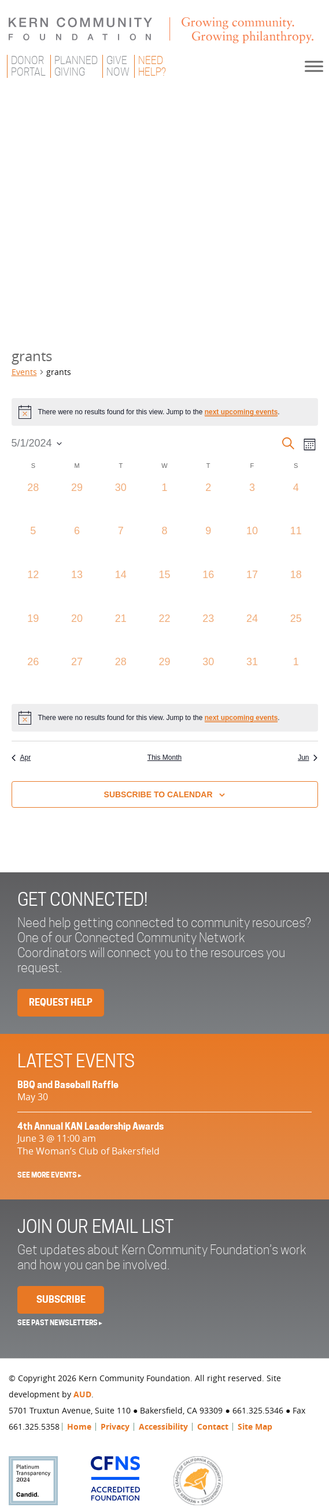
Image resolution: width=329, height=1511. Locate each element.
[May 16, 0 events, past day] (208, 589)
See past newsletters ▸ (59, 1322)
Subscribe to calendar (158, 794)
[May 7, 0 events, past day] (121, 545)
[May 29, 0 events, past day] (165, 676)
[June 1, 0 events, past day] (296, 676)
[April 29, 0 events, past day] (77, 502)
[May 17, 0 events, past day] (252, 589)
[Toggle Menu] (314, 66)
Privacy (115, 1426)
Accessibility (163, 1426)
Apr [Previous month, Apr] (21, 757)
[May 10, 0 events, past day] (252, 545)
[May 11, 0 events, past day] (296, 545)
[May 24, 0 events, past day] (252, 633)
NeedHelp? (152, 66)
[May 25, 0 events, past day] (296, 633)
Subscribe (61, 1299)
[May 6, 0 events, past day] (77, 545)
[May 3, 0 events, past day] (252, 502)
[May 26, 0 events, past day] (34, 676)
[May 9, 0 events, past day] (208, 545)
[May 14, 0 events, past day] (121, 589)
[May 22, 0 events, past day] (165, 633)
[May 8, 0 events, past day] (165, 545)
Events (24, 371)
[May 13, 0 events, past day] (77, 589)
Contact (212, 1426)
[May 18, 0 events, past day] (296, 589)
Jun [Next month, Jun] (307, 757)
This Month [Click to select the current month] (164, 757)
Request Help (61, 1002)
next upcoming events (241, 412)
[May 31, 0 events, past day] (252, 676)
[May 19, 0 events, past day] (34, 633)
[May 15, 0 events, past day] (165, 589)
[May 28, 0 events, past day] (121, 676)
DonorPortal (28, 66)
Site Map (255, 1426)
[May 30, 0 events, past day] (208, 676)
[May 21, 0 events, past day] (121, 633)
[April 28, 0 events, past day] (34, 502)
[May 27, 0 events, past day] (77, 676)
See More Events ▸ (49, 1175)
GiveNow (118, 66)
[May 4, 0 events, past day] (296, 502)
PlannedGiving (76, 66)
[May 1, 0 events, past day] (165, 502)
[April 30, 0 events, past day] (121, 502)
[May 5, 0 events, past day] (34, 545)
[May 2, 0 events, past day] (208, 502)
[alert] (165, 412)
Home (79, 1426)
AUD (82, 1394)
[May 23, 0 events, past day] (208, 633)
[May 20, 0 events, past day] (77, 633)
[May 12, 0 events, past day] (34, 589)
